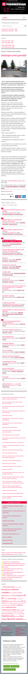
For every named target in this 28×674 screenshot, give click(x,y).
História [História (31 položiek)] (17, 598)
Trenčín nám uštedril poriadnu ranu (11, 534)
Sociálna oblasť (13, 261)
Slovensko (21, 352)
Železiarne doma (19, 214)
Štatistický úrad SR (12, 363)
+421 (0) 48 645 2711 (6, 629)
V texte (9, 259)
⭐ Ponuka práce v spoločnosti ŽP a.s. (10, 562)
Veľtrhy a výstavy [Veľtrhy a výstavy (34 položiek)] (10, 612)
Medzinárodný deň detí (7, 415)
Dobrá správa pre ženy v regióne (9, 463)
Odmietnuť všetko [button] (14, 666)
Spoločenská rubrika (14, 268)
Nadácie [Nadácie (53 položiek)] (19, 601)
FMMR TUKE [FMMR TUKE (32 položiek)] (6, 598)
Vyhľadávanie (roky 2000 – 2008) (9, 31)
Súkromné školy (6, 306)
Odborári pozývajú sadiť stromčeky (9, 427)
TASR (9, 352)
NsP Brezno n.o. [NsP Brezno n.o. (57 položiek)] (5, 603)
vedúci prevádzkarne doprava (15, 181)
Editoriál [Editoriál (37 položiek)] (10, 595)
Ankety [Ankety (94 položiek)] (13, 587)
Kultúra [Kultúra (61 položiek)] (15, 601)
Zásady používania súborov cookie (10, 663)
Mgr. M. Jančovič (11, 222)
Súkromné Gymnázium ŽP (17, 306)
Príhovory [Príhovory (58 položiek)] (3, 607)
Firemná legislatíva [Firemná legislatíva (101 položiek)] (17, 595)
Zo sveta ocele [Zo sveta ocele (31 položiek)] (15, 613)
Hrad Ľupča (18, 628)
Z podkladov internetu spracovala (15, 370)
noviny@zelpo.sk (5, 628)
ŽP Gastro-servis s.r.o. (12, 385)
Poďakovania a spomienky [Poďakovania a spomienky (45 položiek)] (6, 605)
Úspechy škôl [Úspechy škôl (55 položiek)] (21, 613)
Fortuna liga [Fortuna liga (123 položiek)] (12, 599)
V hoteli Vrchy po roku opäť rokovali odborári (11, 460)
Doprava (10, 191)
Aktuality (11, 282)
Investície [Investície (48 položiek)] (21, 598)
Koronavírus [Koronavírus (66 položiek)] (10, 601)
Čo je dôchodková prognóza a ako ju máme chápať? (13, 442)
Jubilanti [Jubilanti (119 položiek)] (4, 601)
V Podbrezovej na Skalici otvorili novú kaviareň (12, 466)
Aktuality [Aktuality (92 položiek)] (7, 587)
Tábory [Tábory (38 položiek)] (6, 612)
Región (22, 345)
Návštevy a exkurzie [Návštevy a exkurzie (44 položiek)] (13, 603)
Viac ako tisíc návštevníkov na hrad (9, 453)
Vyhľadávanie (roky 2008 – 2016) (9, 29)
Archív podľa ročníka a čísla (8, 45)
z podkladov (10, 331)
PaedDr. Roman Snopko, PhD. (14, 304)
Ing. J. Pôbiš (10, 312)
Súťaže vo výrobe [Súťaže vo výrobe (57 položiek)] (21, 610)
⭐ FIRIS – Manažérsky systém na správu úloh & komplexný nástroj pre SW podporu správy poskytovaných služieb (13, 577)
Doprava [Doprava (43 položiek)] (11, 592)
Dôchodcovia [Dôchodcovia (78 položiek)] (5, 595)
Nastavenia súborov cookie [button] (9, 669)
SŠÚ (9, 357)
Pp (8, 273)
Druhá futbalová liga (7, 540)
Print (12, 196)
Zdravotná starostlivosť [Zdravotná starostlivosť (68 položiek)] (7, 613)
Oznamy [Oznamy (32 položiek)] (18, 603)
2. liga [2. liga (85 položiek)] (3, 587)
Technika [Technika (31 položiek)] (2, 612)
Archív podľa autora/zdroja (7, 47)
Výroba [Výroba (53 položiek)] (18, 612)
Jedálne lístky (6, 387)
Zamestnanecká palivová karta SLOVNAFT (11, 435)
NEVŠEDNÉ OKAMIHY (8, 543)
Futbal (4, 325)
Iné (3, 380)
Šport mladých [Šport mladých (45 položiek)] (17, 616)
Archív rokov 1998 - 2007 (7, 41)
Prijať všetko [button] (6, 666)
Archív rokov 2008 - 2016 (7, 42)
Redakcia (10, 290)
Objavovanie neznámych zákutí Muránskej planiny (12, 450)
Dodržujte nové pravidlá (8, 521)
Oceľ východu (11, 280)
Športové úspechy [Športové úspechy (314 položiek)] (15, 619)
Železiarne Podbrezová (12, 186)
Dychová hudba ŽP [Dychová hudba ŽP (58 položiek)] (17, 592)
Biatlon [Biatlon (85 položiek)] (10, 590)
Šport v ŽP (22, 324)
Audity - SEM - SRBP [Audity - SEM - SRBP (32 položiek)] (18, 587)
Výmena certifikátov (7, 537)
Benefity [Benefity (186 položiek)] (4, 589)
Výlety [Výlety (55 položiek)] (14, 612)
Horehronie (5, 346)
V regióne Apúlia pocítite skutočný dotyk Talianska (12, 493)
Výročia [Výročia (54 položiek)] (21, 612)
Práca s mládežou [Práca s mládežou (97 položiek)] (17, 605)
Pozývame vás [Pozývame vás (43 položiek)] (23, 603)
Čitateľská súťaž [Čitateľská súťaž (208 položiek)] (7, 616)
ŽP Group (19, 290)
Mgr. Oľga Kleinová (12, 213)
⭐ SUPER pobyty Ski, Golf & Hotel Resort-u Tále (13, 563)
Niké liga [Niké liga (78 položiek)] (23, 601)
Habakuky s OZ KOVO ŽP (7, 469)
